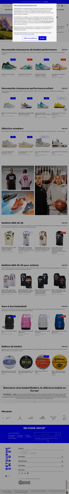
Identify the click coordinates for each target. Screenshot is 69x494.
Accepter (42, 38)
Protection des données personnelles (24, 34)
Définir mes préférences (30, 38)
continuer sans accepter (47, 21)
